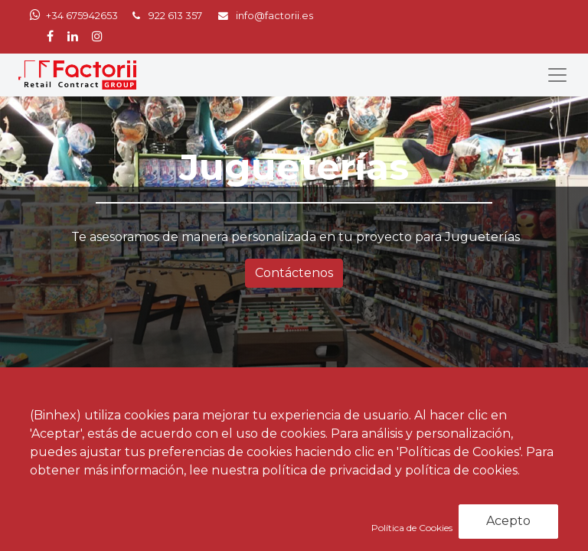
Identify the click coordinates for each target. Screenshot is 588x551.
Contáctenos (294, 273)
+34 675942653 (82, 15)
